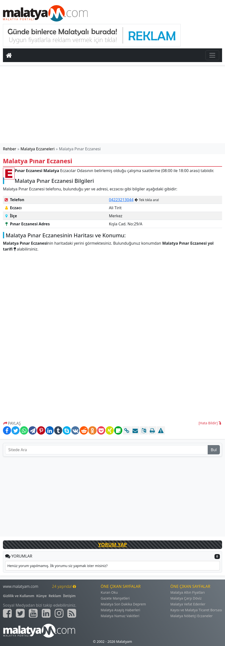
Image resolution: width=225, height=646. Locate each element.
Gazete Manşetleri (115, 598)
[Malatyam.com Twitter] (20, 613)
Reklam (55, 595)
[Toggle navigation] (212, 55)
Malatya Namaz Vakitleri (120, 615)
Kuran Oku (109, 592)
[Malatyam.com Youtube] (33, 613)
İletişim (69, 595)
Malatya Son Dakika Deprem (123, 604)
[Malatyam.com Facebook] (7, 613)
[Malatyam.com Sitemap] (71, 613)
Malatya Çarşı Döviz (186, 598)
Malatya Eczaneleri (37, 149)
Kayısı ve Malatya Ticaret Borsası (196, 610)
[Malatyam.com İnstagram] (59, 613)
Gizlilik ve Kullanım (18, 595)
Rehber (9, 149)
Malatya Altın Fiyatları (187, 592)
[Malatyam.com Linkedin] (46, 613)
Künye (41, 595)
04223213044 (121, 199)
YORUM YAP (112, 544)
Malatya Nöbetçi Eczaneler (191, 615)
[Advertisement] (112, 105)
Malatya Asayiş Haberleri (120, 610)
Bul (214, 449)
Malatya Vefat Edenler (187, 604)
